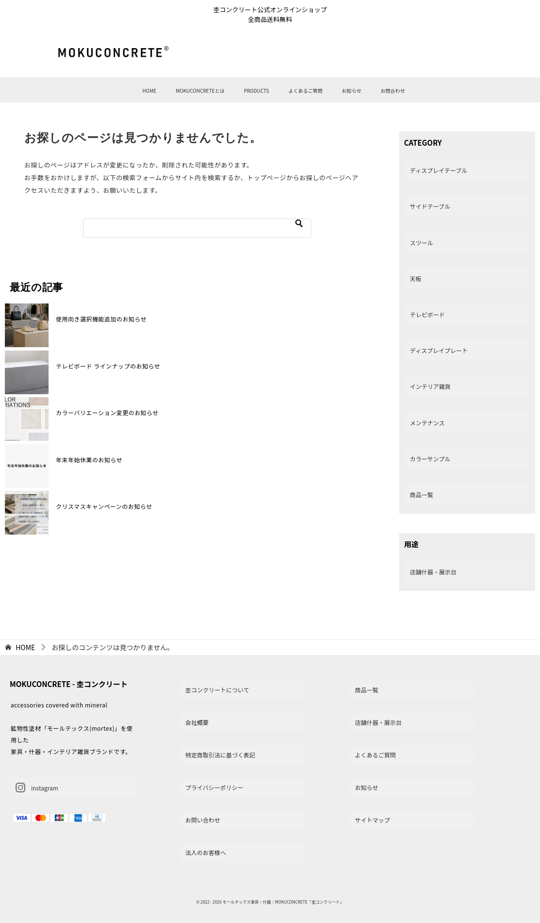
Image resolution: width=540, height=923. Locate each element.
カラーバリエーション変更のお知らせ (107, 412)
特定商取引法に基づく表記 (220, 755)
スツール (421, 242)
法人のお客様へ (205, 852)
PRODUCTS (256, 90)
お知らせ (351, 90)
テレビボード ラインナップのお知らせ (108, 366)
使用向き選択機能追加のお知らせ (101, 319)
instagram (37, 787)
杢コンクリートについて (217, 690)
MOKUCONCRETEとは (200, 90)
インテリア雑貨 (430, 386)
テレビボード (427, 314)
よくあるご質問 (305, 90)
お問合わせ (393, 90)
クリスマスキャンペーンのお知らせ (104, 506)
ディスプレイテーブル (438, 170)
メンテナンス (427, 423)
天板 (416, 278)
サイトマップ (372, 820)
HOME (149, 90)
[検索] (197, 228)
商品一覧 (421, 494)
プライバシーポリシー (214, 787)
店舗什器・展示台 (433, 572)
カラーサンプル (430, 458)
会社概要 (196, 722)
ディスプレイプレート (439, 350)
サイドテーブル (430, 206)
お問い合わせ (202, 820)
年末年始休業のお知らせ (89, 459)
